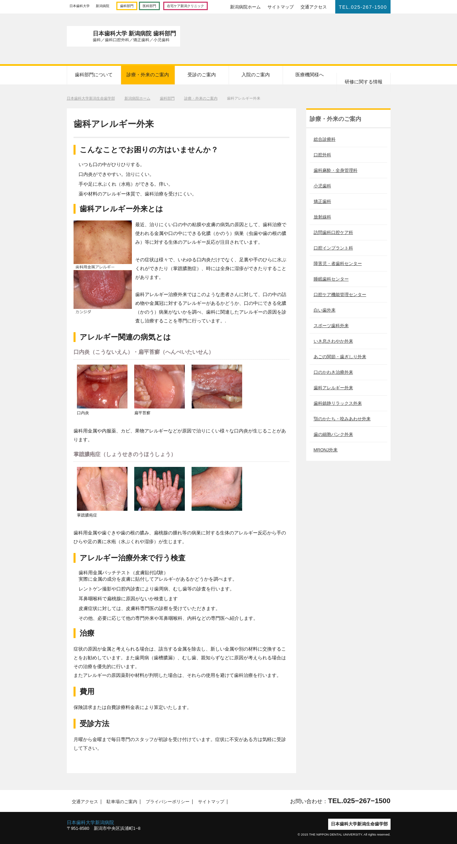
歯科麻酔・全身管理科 (336, 170)
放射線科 (322, 216)
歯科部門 (127, 6)
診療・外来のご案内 (147, 74)
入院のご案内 (255, 74)
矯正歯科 (322, 201)
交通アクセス (314, 6)
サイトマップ (280, 6)
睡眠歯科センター (331, 279)
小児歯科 (322, 185)
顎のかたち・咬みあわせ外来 (342, 418)
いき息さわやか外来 (333, 341)
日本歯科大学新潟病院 (90, 822)
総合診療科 (325, 139)
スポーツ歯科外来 (331, 325)
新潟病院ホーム (245, 6)
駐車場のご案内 (120, 802)
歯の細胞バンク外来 (333, 434)
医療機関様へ (309, 74)
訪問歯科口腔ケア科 (333, 232)
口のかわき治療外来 (333, 372)
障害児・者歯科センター (338, 263)
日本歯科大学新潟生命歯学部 (91, 98)
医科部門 (149, 6)
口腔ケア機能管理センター (340, 294)
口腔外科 (322, 154)
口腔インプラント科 (333, 247)
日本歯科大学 (79, 6)
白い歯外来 (325, 310)
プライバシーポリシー (166, 802)
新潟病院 (102, 6)
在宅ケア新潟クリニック (185, 6)
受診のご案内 (202, 74)
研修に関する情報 (363, 81)
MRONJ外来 (326, 449)
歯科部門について (94, 74)
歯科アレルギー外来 (333, 387)
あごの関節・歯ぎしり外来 (340, 356)
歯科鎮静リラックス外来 (338, 403)
